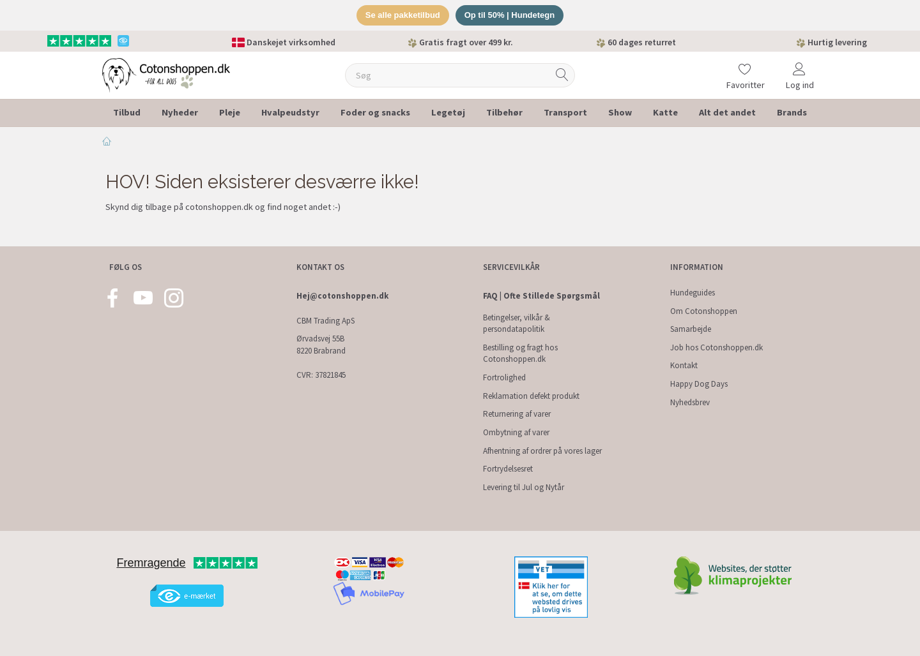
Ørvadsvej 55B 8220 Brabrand (321, 344)
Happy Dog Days (699, 383)
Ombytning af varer (516, 432)
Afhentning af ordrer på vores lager (542, 450)
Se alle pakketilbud (402, 15)
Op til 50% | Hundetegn (509, 15)
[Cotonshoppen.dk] (166, 73)
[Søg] (562, 75)
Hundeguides (692, 292)
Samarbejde (690, 329)
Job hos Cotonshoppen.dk (716, 347)
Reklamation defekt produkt (531, 396)
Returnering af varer (517, 413)
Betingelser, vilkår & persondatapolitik (516, 323)
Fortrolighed (504, 377)
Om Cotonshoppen (703, 311)
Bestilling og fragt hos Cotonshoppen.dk (520, 353)
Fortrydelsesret (508, 468)
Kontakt (684, 365)
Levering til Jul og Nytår (523, 487)
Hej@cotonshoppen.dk (342, 295)
